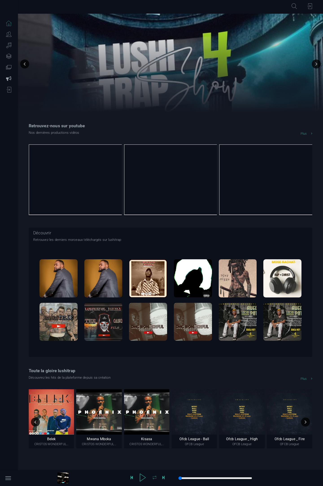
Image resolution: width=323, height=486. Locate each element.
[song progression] (215, 478)
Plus (306, 133)
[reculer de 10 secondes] (132, 478)
